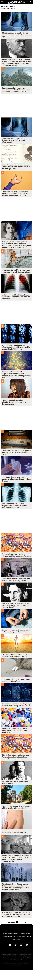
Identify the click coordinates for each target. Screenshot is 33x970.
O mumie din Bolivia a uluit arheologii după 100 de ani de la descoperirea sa (14, 402)
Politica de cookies (24, 933)
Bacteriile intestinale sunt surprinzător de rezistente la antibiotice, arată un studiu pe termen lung (16, 375)
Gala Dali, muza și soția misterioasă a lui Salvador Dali (16, 783)
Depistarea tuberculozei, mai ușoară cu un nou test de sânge (16, 680)
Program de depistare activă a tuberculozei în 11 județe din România (16, 555)
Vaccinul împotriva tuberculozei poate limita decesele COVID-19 (14, 832)
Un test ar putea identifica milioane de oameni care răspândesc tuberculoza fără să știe (16, 297)
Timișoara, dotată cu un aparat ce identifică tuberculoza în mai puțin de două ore (16, 479)
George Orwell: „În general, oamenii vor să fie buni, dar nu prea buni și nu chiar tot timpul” (16, 605)
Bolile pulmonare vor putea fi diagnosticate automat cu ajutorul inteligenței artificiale (15, 506)
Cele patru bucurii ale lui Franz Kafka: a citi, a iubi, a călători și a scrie (16, 580)
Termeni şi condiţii (7, 936)
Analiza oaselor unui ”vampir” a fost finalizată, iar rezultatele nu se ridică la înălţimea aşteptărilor (16, 914)
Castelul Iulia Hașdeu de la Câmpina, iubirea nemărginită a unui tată (16, 807)
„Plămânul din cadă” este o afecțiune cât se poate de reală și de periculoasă (16, 271)
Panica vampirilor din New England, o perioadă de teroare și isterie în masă (16, 705)
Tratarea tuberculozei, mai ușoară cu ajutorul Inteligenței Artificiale (16, 631)
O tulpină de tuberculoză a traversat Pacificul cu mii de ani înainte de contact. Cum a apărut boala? (15, 757)
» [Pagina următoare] (25, 922)
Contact (28, 936)
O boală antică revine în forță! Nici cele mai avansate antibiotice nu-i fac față (16, 35)
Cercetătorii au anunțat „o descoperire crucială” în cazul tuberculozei (13, 140)
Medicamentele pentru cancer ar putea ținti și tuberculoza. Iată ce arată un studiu (14, 730)
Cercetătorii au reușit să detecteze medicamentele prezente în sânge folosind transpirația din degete (15, 193)
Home (3, 8)
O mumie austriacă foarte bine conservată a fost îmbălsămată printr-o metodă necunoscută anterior (16, 90)
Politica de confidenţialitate (11, 933)
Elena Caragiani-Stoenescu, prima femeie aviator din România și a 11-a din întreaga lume (15, 167)
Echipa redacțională (19, 936)
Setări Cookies (16, 939)
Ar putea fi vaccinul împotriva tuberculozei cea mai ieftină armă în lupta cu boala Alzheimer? (16, 347)
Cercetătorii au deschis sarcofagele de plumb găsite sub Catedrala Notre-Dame (16, 452)
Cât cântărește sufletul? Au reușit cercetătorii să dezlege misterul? (14, 655)
